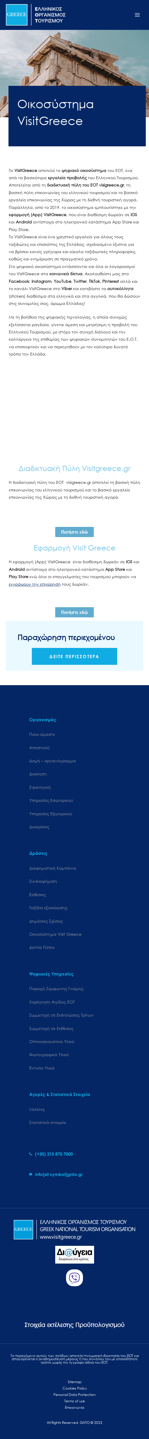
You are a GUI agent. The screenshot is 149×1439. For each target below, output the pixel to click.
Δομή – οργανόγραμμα (52, 760)
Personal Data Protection (74, 1394)
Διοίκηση (38, 774)
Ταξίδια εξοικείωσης (48, 907)
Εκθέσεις (37, 894)
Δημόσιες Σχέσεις (46, 921)
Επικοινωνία (74, 1407)
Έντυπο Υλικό (42, 1068)
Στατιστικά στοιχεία (47, 1122)
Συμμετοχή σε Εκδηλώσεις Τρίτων (61, 1015)
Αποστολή (39, 747)
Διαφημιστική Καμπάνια (52, 868)
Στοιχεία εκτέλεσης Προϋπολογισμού (74, 1324)
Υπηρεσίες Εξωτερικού (50, 813)
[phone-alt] (51, 1153)
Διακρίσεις (39, 826)
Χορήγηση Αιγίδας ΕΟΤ (52, 1002)
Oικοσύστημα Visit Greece (55, 934)
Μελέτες (37, 1109)
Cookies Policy (75, 1388)
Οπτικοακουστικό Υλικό (51, 1041)
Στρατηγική (40, 787)
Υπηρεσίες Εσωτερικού (51, 800)
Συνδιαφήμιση (43, 881)
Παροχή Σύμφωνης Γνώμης (56, 988)
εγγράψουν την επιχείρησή (35, 584)
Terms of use (74, 1401)
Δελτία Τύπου (42, 947)
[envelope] (56, 1174)
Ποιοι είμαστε (42, 734)
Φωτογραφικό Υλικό (49, 1054)
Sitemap (75, 1381)
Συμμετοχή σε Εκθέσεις (51, 1028)
